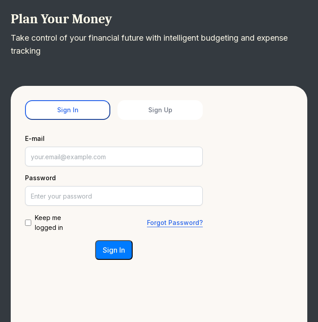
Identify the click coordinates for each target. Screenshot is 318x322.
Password (40, 178)
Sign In (68, 110)
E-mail (35, 138)
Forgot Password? (175, 222)
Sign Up (160, 110)
